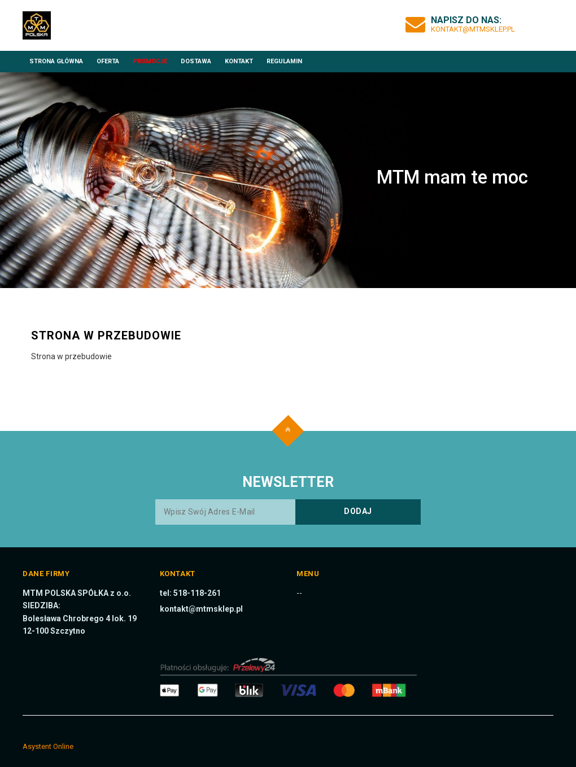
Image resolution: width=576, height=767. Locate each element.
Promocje (150, 61)
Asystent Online (48, 746)
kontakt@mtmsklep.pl (473, 29)
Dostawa (196, 61)
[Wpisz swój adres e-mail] (288, 512)
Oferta (108, 61)
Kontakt (239, 61)
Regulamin (284, 61)
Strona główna (56, 61)
